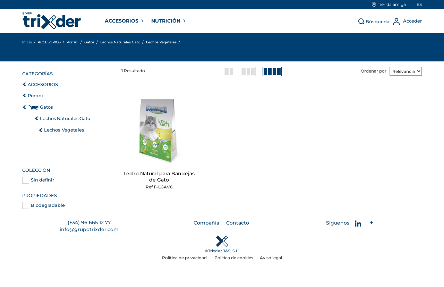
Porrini (35, 95)
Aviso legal (271, 257)
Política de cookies (233, 257)
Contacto (237, 223)
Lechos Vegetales (64, 130)
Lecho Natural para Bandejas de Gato (159, 176)
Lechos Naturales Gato (65, 118)
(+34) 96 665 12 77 (89, 222)
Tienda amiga (392, 4)
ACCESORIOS (122, 21)
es (419, 4)
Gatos (46, 107)
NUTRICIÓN (166, 21)
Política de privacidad (185, 257)
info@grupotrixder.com (89, 229)
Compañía (206, 223)
